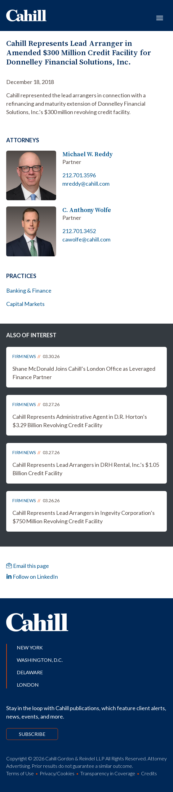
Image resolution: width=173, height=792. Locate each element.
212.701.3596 (79, 175)
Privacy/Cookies (57, 773)
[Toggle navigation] (160, 17)
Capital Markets (25, 303)
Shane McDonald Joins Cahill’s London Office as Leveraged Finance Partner (83, 372)
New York (30, 647)
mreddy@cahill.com (85, 183)
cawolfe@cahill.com (86, 239)
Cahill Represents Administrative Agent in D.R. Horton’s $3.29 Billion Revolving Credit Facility (79, 420)
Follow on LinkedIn (32, 576)
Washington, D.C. (40, 660)
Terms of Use (20, 773)
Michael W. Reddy (87, 154)
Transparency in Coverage (107, 773)
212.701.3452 (79, 231)
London (28, 685)
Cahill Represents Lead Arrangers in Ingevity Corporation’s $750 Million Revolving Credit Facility (83, 516)
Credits (149, 773)
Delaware (30, 672)
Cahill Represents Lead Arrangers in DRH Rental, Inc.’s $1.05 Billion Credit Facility (85, 468)
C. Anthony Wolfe (86, 210)
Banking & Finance (28, 290)
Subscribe (32, 734)
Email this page (27, 565)
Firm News (24, 356)
